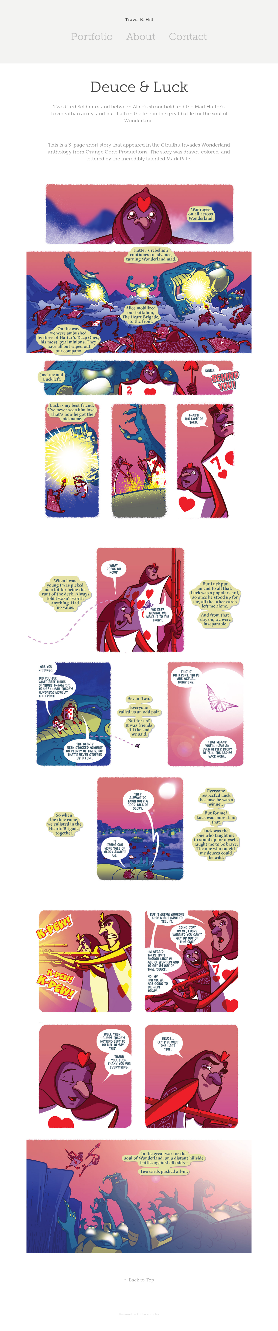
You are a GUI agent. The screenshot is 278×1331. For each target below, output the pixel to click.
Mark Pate (178, 158)
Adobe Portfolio (148, 1314)
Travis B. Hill (139, 19)
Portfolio (92, 36)
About (140, 36)
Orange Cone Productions (116, 151)
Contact (188, 36)
